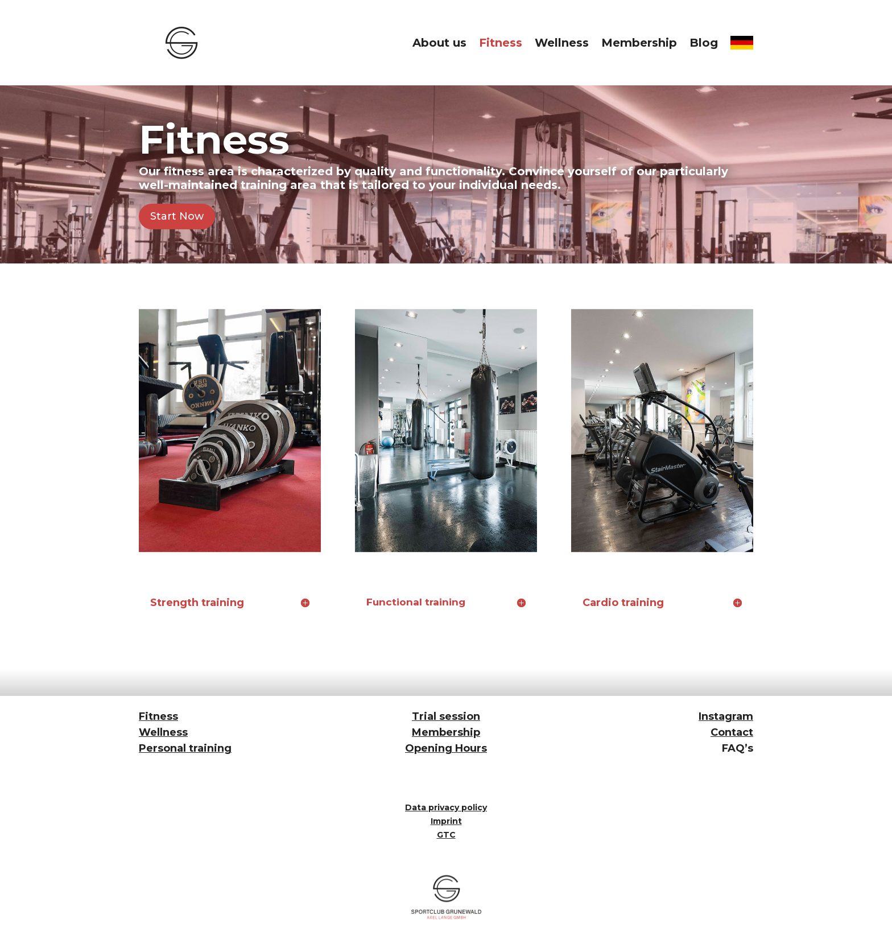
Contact (732, 732)
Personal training (185, 748)
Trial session (446, 716)
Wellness (562, 43)
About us (439, 43)
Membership (639, 43)
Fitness (500, 43)
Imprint (446, 821)
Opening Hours (446, 748)
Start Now (177, 216)
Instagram (726, 716)
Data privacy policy (446, 807)
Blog (703, 43)
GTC (446, 835)
